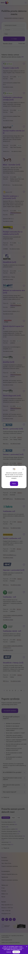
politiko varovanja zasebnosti (14, 949)
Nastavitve (8, 952)
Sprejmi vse (16, 952)
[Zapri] (23, 469)
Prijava (14, 483)
